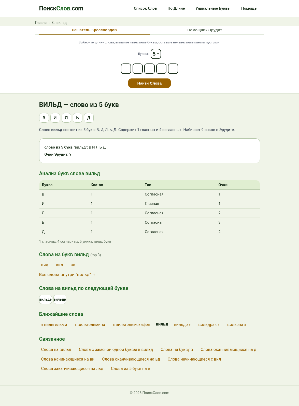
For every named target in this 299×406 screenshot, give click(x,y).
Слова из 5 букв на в (130, 374)
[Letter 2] (136, 73)
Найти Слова (149, 88)
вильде (45, 304)
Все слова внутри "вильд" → (67, 279)
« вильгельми (54, 330)
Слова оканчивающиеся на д (228, 355)
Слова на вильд (56, 355)
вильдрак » (209, 330)
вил (59, 269)
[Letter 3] (150, 73)
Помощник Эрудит (204, 30)
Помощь (249, 8)
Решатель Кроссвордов (94, 30)
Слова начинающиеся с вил (194, 364)
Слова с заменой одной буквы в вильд (116, 355)
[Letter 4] (163, 73)
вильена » (236, 330)
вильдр (61, 304)
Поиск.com (61, 8)
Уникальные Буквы (213, 8)
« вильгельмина (90, 330)
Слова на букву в (177, 355)
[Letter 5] (177, 73)
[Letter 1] (122, 73)
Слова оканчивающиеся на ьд (131, 364)
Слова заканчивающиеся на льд (72, 374)
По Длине (176, 8)
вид (44, 269)
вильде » (182, 330)
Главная (42, 23)
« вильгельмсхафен (131, 330)
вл (72, 269)
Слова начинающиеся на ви (68, 364)
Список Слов (145, 8)
